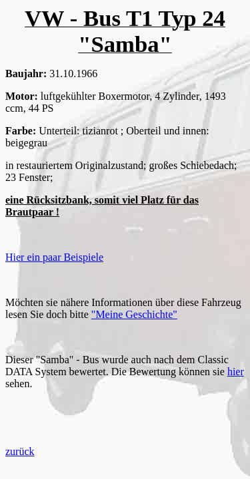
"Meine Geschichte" (134, 314)
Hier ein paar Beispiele (54, 257)
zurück (20, 451)
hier (235, 371)
